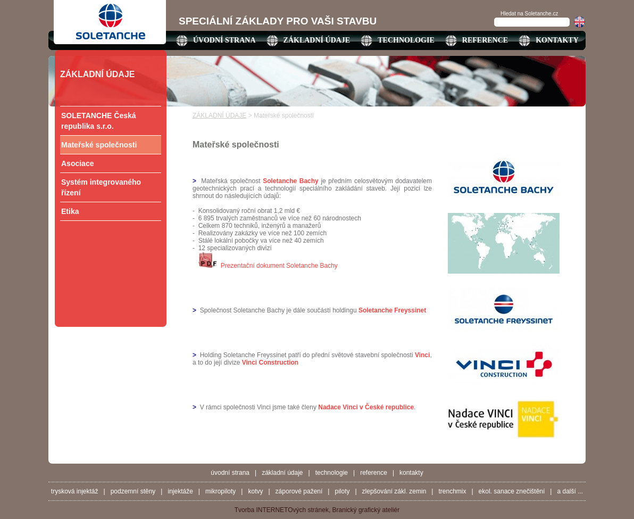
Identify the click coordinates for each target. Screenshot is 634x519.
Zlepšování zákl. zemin (394, 491)
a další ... (570, 491)
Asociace (77, 163)
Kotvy (255, 491)
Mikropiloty (220, 491)
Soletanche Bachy (291, 181)
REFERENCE (485, 40)
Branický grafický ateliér (366, 510)
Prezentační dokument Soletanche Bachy (279, 265)
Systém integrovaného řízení (101, 187)
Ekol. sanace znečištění (512, 491)
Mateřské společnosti (99, 145)
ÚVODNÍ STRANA (224, 40)
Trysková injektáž (74, 491)
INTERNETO (274, 510)
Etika (70, 211)
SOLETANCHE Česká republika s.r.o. (98, 120)
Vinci (422, 355)
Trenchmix (452, 491)
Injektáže (180, 491)
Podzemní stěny (133, 491)
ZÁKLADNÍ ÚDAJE (317, 40)
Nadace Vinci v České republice (366, 407)
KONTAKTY (557, 40)
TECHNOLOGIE (406, 40)
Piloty (342, 491)
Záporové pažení (299, 491)
